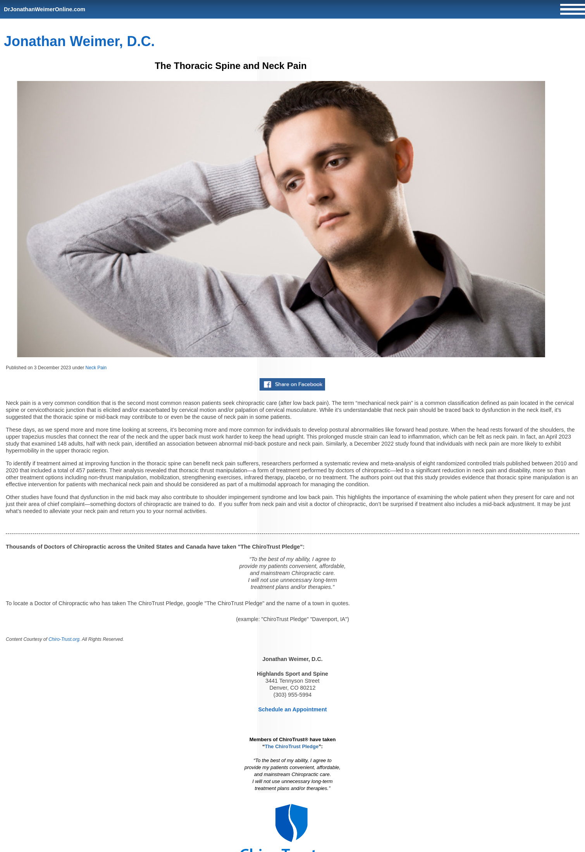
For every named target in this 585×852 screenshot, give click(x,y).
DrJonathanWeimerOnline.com (44, 9)
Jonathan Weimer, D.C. (79, 41)
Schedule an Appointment (292, 709)
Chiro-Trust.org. (64, 639)
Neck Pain (96, 367)
